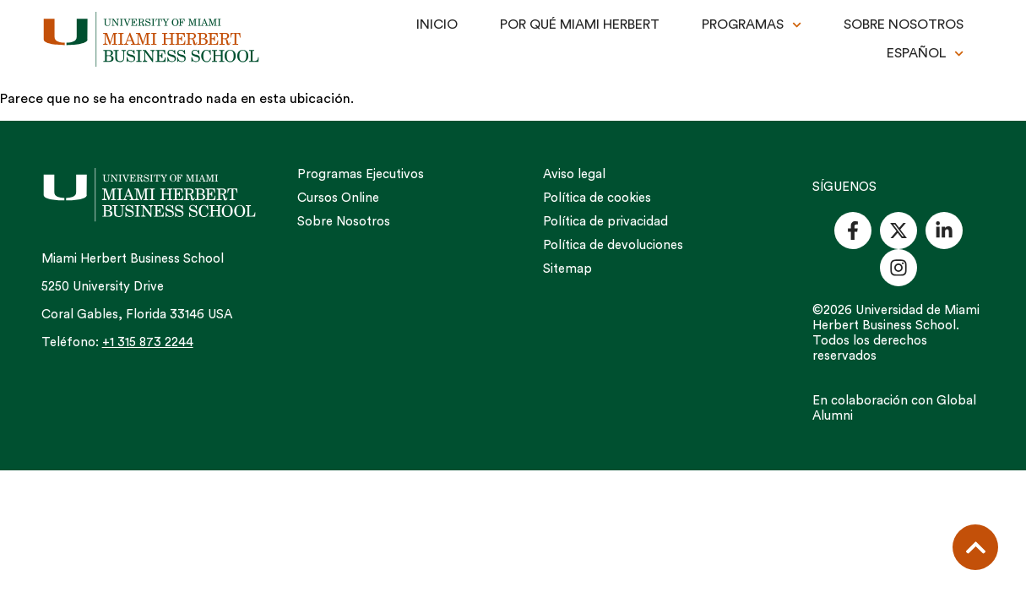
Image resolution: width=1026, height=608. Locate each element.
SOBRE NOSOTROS (904, 24)
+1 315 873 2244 (147, 342)
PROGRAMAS (751, 25)
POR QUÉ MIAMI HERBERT (580, 24)
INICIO (437, 24)
